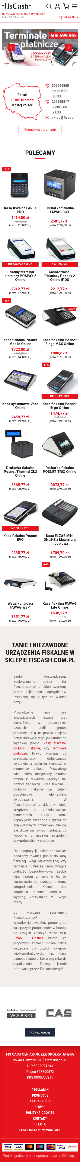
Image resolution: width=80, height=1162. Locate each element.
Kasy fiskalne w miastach (40, 1130)
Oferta (40, 1124)
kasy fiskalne (55, 743)
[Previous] (11, 47)
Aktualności (40, 1101)
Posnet (37, 938)
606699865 (71, 17)
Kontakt (40, 1118)
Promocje (40, 1095)
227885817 (60, 102)
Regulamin (40, 1090)
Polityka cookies (40, 1113)
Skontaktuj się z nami (40, 130)
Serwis (40, 1107)
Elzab (17, 938)
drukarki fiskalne (26, 748)
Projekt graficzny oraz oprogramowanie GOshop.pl (40, 1156)
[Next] (68, 47)
